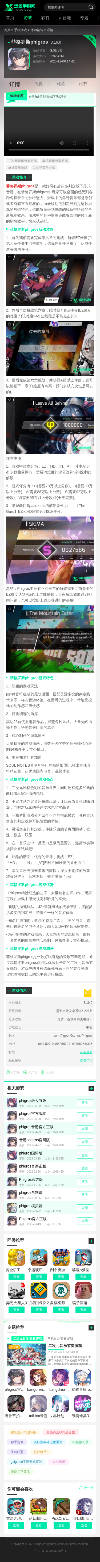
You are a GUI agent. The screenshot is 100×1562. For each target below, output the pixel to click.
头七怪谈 (58, 1462)
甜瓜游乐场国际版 (23, 1432)
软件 (45, 17)
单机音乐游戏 (17, 168)
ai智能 (65, 17)
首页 (10, 17)
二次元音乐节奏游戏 (22, 161)
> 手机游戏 (19, 30)
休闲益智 (56, 51)
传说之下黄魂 (20, 1471)
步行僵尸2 (41, 1452)
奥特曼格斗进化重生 (48, 1442)
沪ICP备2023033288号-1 (50, 1550)
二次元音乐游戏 (44, 168)
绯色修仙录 (81, 1442)
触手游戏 (17, 1442)
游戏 (28, 17)
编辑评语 (16, 96)
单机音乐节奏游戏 (55, 161)
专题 (84, 17)
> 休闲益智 (35, 30)
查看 (16, 1525)
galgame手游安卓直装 (26, 1462)
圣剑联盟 (17, 1452)
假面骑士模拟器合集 (60, 1432)
